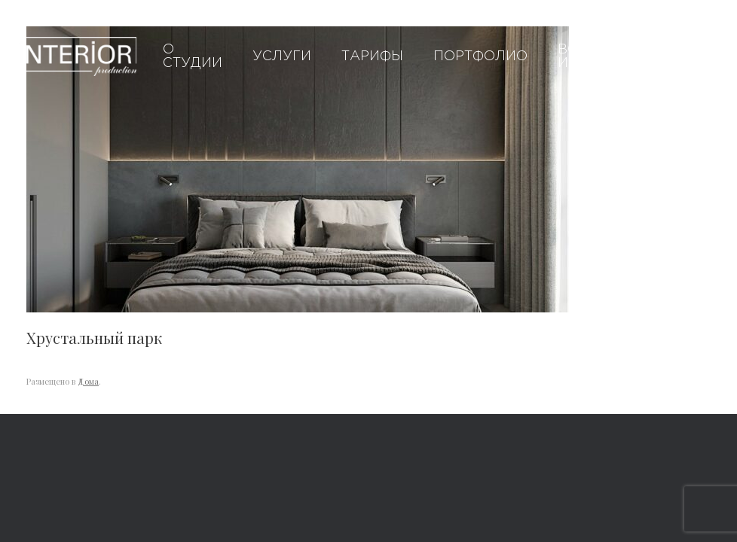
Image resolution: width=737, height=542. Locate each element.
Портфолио (480, 56)
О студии (192, 56)
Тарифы (372, 56)
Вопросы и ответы (594, 56)
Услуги (281, 56)
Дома (88, 381)
